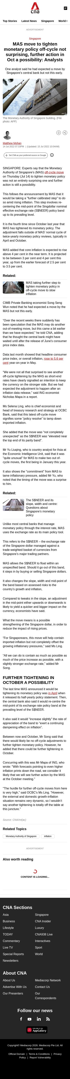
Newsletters (10, 960)
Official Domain (16, 1054)
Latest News (29, 20)
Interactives (42, 941)
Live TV (8, 947)
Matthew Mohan (12, 143)
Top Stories (10, 20)
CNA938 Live (44, 934)
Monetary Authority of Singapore (21, 836)
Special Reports (13, 954)
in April (52, 693)
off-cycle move (54, 172)
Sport (38, 947)
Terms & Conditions (39, 1054)
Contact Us (42, 986)
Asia (6, 914)
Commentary (11, 941)
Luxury (39, 927)
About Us (9, 980)
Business (9, 921)
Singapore (47, 20)
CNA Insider (43, 921)
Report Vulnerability (40, 1057)
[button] (26, 155)
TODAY (8, 934)
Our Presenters (13, 993)
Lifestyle (8, 927)
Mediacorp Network (48, 980)
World (39, 954)
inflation (47, 836)
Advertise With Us (15, 986)
